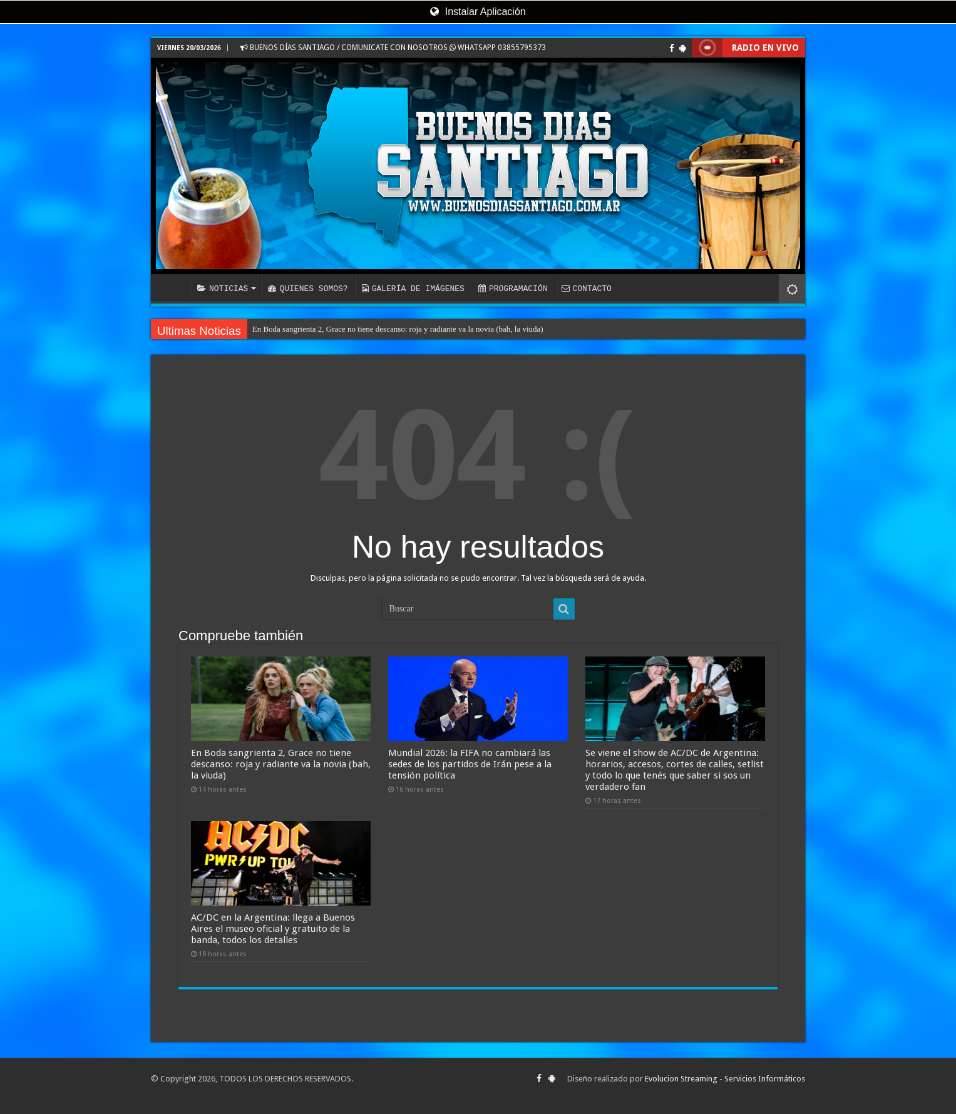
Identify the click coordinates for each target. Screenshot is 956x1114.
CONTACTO (586, 288)
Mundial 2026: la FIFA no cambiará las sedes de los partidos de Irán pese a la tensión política (470, 764)
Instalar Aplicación (477, 11)
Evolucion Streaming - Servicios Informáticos (725, 1078)
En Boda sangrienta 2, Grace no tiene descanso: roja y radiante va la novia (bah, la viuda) (397, 329)
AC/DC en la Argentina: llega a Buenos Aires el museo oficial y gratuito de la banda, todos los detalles (273, 929)
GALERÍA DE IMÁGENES (413, 288)
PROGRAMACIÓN (513, 288)
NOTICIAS (222, 288)
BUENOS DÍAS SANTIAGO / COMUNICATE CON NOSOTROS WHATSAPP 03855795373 (393, 47)
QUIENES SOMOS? (307, 288)
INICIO (173, 287)
